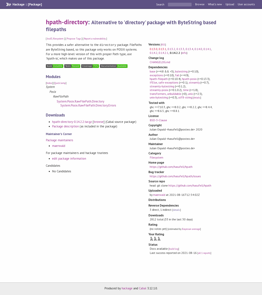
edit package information (69, 158)
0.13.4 (189, 49)
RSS (163, 44)
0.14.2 (153, 53)
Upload (229, 4)
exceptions (156, 75)
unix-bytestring (159, 97)
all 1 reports (204, 253)
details (196, 97)
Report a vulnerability (95, 38)
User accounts (246, 4)
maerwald (58, 145)
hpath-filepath (159, 79)
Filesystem (156, 157)
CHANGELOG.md (160, 62)
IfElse (153, 82)
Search (160, 4)
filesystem (58, 38)
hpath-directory (67, 22)
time (186, 90)
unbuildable (174, 94)
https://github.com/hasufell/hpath (171, 167)
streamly (194, 82)
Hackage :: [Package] (27, 4)
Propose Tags (74, 38)
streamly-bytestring (162, 86)
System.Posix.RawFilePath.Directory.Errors (88, 105)
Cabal (142, 288)
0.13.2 (171, 49)
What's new (215, 4)
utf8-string (185, 97)
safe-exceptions (168, 82)
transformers (158, 94)
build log (173, 248)
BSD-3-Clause (158, 120)
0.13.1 (162, 49)
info (184, 53)
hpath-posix (189, 79)
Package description (65, 126)
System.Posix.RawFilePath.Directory (80, 101)
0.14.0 (198, 49)
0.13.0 (153, 49)
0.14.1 (207, 49)
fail (177, 75)
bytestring (181, 71)
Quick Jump (60, 82)
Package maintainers (59, 140)
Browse (199, 4)
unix (190, 94)
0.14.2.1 (163, 53)
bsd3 (49, 38)
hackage (127, 288)
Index (49, 82)
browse (99, 121)
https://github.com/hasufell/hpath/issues (175, 176)
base (152, 71)
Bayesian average (191, 229)
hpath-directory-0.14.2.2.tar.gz (72, 121)
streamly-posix (159, 90)
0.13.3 (180, 49)
